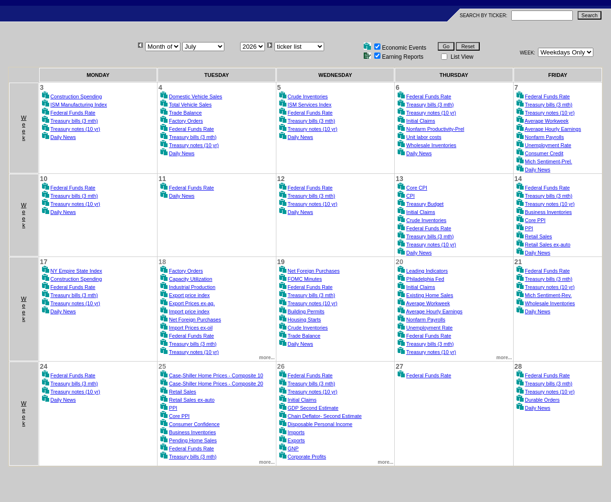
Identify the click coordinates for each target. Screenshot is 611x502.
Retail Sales (538, 236)
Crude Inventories (308, 96)
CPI (410, 196)
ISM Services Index (310, 104)
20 (399, 262)
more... (267, 357)
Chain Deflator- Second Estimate (325, 416)
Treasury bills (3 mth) (74, 121)
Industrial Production (192, 287)
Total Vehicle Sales (190, 104)
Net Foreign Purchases (195, 319)
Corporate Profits (307, 456)
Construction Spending (76, 96)
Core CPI (416, 188)
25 (162, 366)
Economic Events (404, 47)
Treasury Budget (424, 204)
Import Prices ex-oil (190, 328)
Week (23, 128)
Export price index (189, 295)
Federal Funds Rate (73, 113)
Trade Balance (185, 113)
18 (162, 262)
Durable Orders (542, 400)
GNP (293, 448)
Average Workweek (547, 121)
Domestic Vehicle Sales (195, 96)
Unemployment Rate (548, 145)
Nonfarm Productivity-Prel (435, 129)
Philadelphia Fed (425, 279)
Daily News (63, 137)
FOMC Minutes (305, 279)
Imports (296, 432)
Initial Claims (420, 121)
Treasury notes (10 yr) (75, 129)
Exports (296, 440)
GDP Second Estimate (313, 408)
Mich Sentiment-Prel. (548, 161)
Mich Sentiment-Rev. (548, 295)
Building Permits (306, 311)
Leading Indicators (427, 271)
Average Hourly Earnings (553, 129)
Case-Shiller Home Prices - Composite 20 (216, 383)
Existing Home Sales (429, 295)
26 (281, 366)
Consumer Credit (544, 153)
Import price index (189, 311)
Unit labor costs (423, 137)
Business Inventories (548, 212)
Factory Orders (186, 121)
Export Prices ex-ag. (192, 303)
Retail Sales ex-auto (547, 244)
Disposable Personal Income (320, 424)
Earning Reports (402, 56)
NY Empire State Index (76, 271)
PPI (529, 228)
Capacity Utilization (190, 279)
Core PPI (535, 220)
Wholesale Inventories (431, 145)
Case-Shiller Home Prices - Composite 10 (216, 375)
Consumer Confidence (194, 424)
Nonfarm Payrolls (544, 137)
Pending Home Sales (193, 440)
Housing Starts (304, 319)
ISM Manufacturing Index (79, 104)
